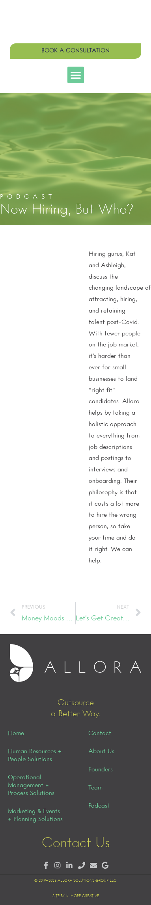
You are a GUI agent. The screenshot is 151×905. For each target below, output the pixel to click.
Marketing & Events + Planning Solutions (35, 815)
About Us (101, 752)
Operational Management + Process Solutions (31, 786)
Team (95, 788)
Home (16, 733)
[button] (75, 75)
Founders (100, 770)
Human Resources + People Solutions (35, 756)
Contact (99, 733)
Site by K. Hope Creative (75, 896)
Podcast (99, 806)
